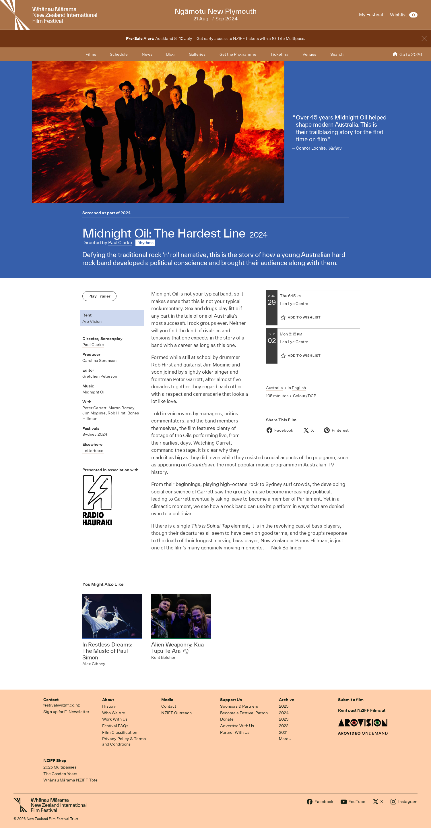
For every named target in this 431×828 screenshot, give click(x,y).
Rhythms (145, 242)
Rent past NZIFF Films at (361, 710)
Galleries (197, 54)
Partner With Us (234, 732)
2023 (284, 719)
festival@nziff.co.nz (61, 705)
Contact (51, 699)
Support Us (231, 699)
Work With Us (114, 719)
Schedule (119, 54)
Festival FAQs (115, 725)
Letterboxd (93, 450)
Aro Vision (92, 321)
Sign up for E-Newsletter (66, 711)
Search (336, 54)
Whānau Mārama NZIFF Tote (70, 780)
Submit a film (351, 699)
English (299, 387)
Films (91, 54)
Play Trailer (99, 296)
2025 (283, 706)
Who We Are (113, 712)
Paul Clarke (120, 242)
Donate (227, 719)
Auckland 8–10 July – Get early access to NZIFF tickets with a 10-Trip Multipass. (215, 38)
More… (285, 738)
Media (167, 699)
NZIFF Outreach (176, 712)
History (109, 706)
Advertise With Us (237, 725)
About (108, 699)
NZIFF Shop (54, 760)
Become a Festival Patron (244, 712)
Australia (274, 387)
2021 (283, 732)
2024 (126, 212)
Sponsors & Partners (239, 706)
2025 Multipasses (59, 767)
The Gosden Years (60, 773)
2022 (283, 725)
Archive (286, 699)
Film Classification (119, 732)
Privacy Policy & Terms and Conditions (124, 741)
